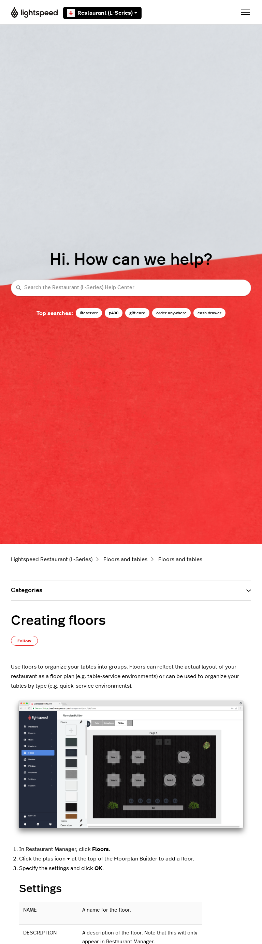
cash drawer (209, 313)
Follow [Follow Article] (24, 641)
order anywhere (171, 313)
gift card (137, 313)
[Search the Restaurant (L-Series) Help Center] (131, 288)
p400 (113, 313)
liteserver (89, 313)
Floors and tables (125, 559)
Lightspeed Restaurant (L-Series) (51, 559)
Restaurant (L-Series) (102, 13)
